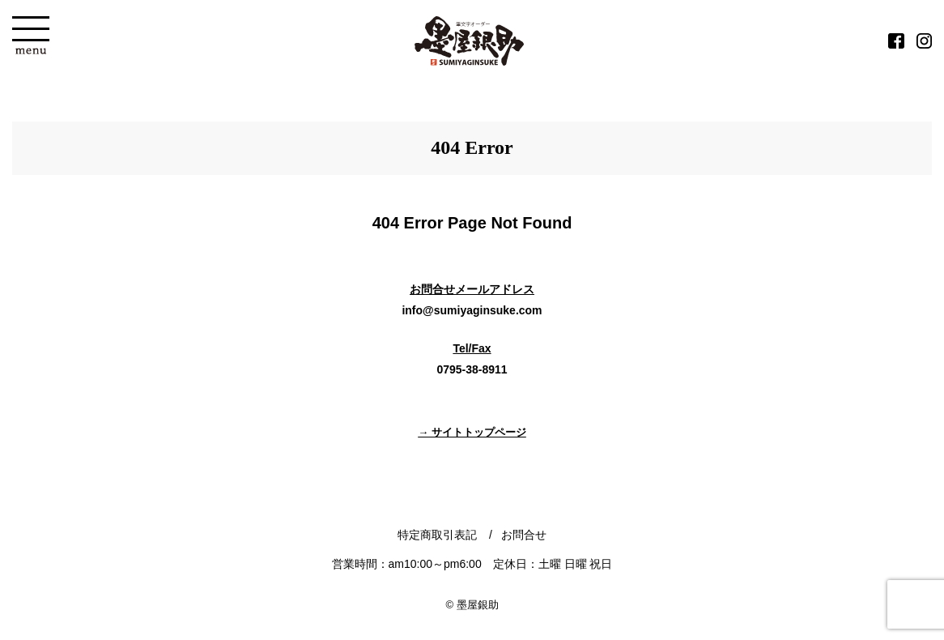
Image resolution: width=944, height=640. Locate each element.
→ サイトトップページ (472, 432)
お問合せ (523, 534)
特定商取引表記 (437, 534)
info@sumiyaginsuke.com (472, 310)
